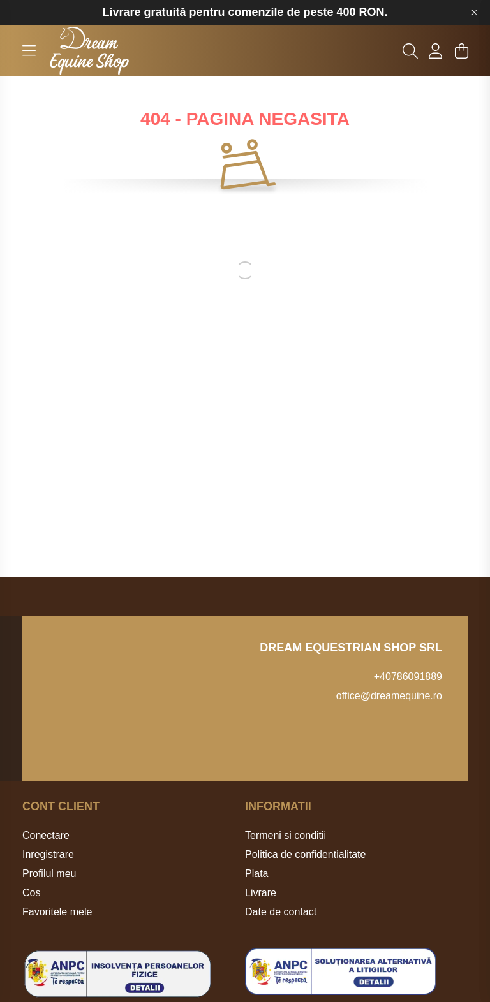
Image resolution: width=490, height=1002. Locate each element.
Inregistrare (48, 854)
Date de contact (280, 911)
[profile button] (436, 51)
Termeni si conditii (285, 835)
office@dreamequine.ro (389, 695)
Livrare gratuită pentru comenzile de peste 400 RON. (244, 12)
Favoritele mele (57, 911)
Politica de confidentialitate (305, 854)
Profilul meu (49, 873)
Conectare (46, 835)
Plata (256, 873)
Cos (31, 892)
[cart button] (461, 51)
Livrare (260, 892)
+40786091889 (408, 676)
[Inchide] (474, 12)
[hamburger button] (28, 51)
